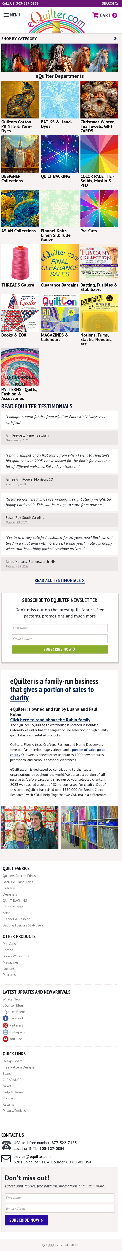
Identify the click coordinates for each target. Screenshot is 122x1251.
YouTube (12, 1039)
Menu (12, 15)
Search (110, 3)
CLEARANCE (12, 1079)
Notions (9, 968)
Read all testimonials (60, 580)
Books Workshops (16, 956)
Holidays (9, 888)
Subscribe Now (60, 649)
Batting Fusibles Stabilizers (23, 925)
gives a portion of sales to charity (52, 693)
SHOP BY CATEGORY (59, 38)
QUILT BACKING (15, 900)
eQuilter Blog (13, 1005)
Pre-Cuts (9, 943)
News (7, 1086)
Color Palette (13, 906)
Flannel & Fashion (16, 919)
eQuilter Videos (14, 1011)
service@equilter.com (32, 1156)
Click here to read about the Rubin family (50, 720)
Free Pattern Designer (19, 1067)
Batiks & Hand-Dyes (18, 882)
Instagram (14, 1032)
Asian (6, 912)
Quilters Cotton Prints (19, 875)
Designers (10, 894)
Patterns (9, 974)
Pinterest (13, 1025)
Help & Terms (13, 1092)
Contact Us (12, 1135)
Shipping (9, 1098)
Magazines (10, 962)
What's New (11, 999)
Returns (8, 1104)
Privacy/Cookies (14, 1110)
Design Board (12, 1061)
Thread (8, 950)
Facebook (13, 1018)
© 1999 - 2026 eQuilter (60, 1245)
